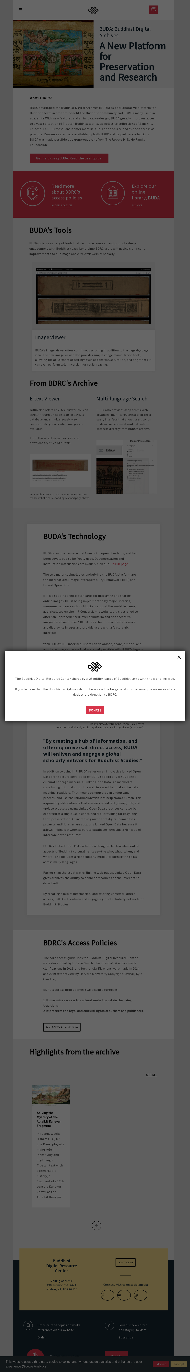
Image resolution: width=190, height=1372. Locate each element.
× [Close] (179, 657)
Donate (95, 710)
